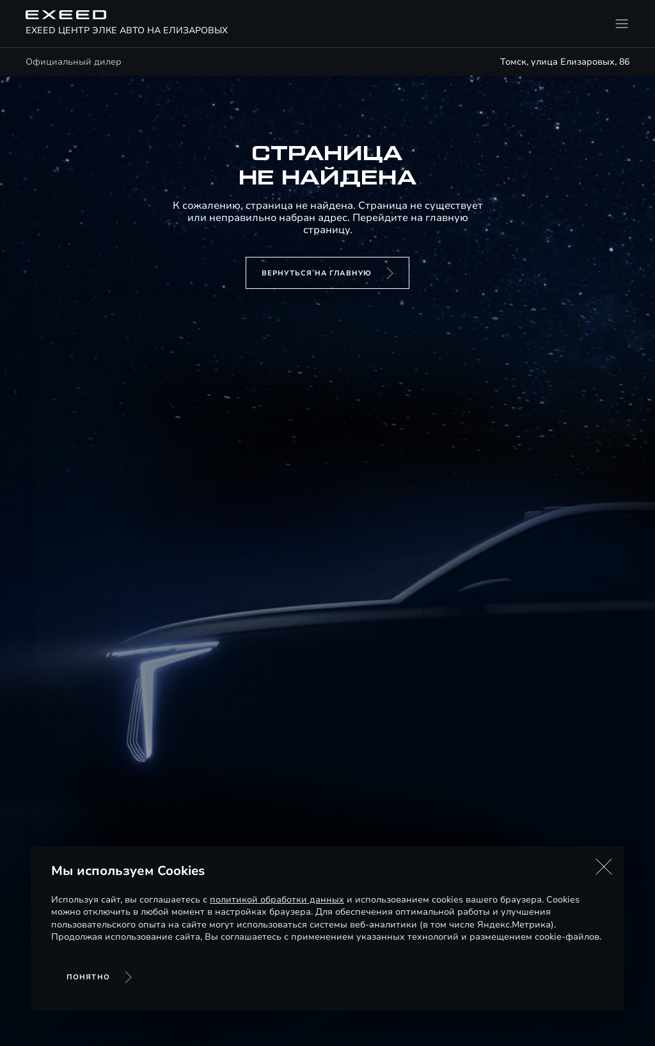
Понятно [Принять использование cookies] (88, 977)
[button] (603, 866)
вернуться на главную (317, 273)
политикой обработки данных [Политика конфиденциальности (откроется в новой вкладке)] (277, 900)
